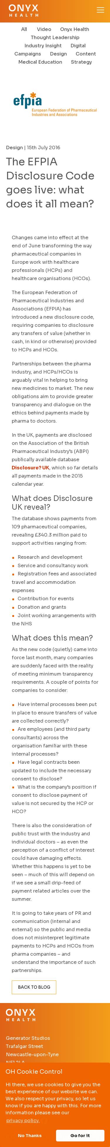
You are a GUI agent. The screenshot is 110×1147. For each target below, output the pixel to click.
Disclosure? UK (30, 468)
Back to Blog (34, 987)
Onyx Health (74, 29)
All (24, 29)
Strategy (81, 62)
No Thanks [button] (30, 1135)
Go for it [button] (80, 1135)
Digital (78, 46)
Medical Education (40, 62)
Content (86, 54)
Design (58, 54)
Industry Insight (43, 46)
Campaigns (27, 54)
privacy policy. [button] (23, 1120)
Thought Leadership (55, 37)
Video (44, 29)
